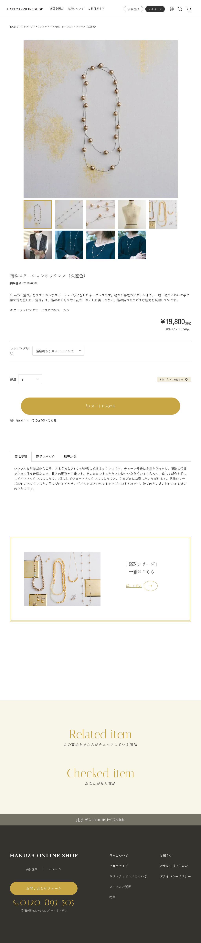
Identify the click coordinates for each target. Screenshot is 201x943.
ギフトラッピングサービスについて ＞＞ (40, 310)
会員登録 (133, 9)
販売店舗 (70, 456)
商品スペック (45, 456)
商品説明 (21, 456)
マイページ (155, 9)
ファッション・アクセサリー (36, 26)
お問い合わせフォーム (43, 888)
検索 (180, 9)
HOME (14, 26)
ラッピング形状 (19, 351)
